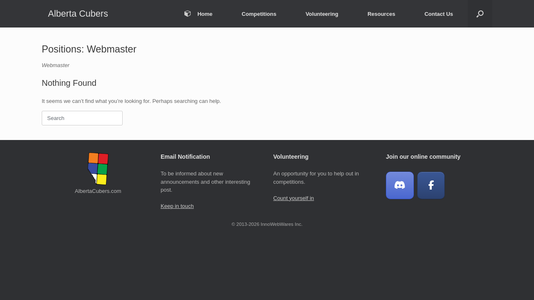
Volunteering (321, 14)
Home (198, 14)
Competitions (259, 14)
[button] (480, 14)
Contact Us (438, 14)
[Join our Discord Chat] (400, 186)
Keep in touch (177, 206)
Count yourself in (293, 198)
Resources (381, 14)
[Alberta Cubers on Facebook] (431, 186)
